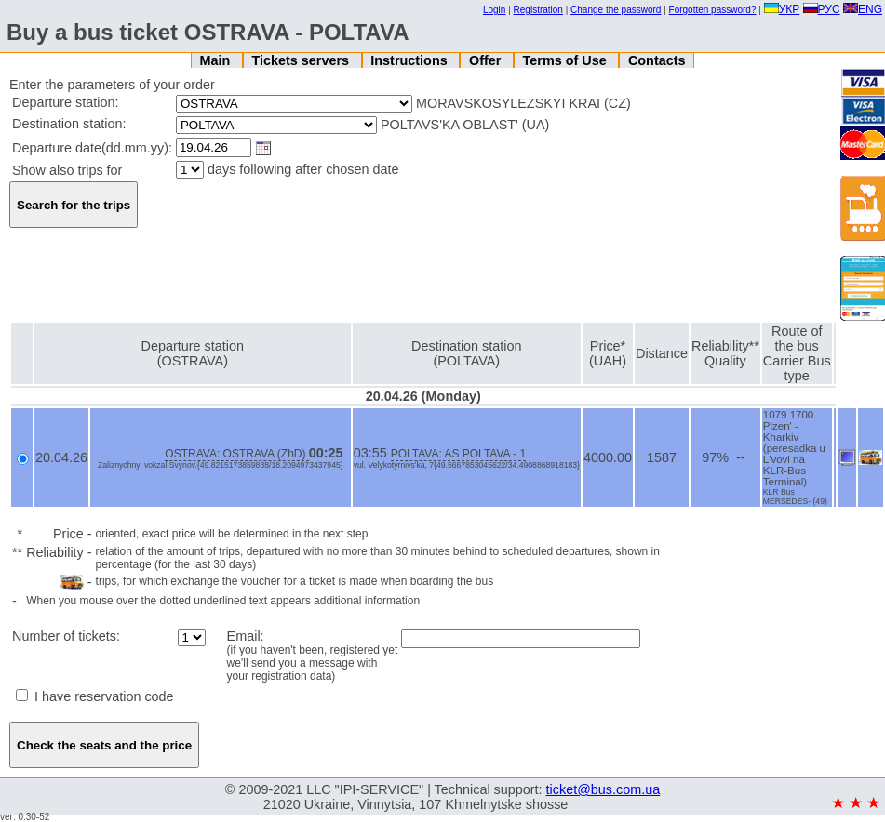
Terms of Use (566, 60)
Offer (486, 60)
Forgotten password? (713, 10)
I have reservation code (95, 696)
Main (216, 60)
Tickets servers (303, 60)
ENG (862, 9)
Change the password (615, 10)
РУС (821, 9)
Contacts (657, 60)
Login (494, 10)
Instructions (410, 60)
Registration (538, 10)
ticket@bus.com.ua (603, 789)
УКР (782, 9)
